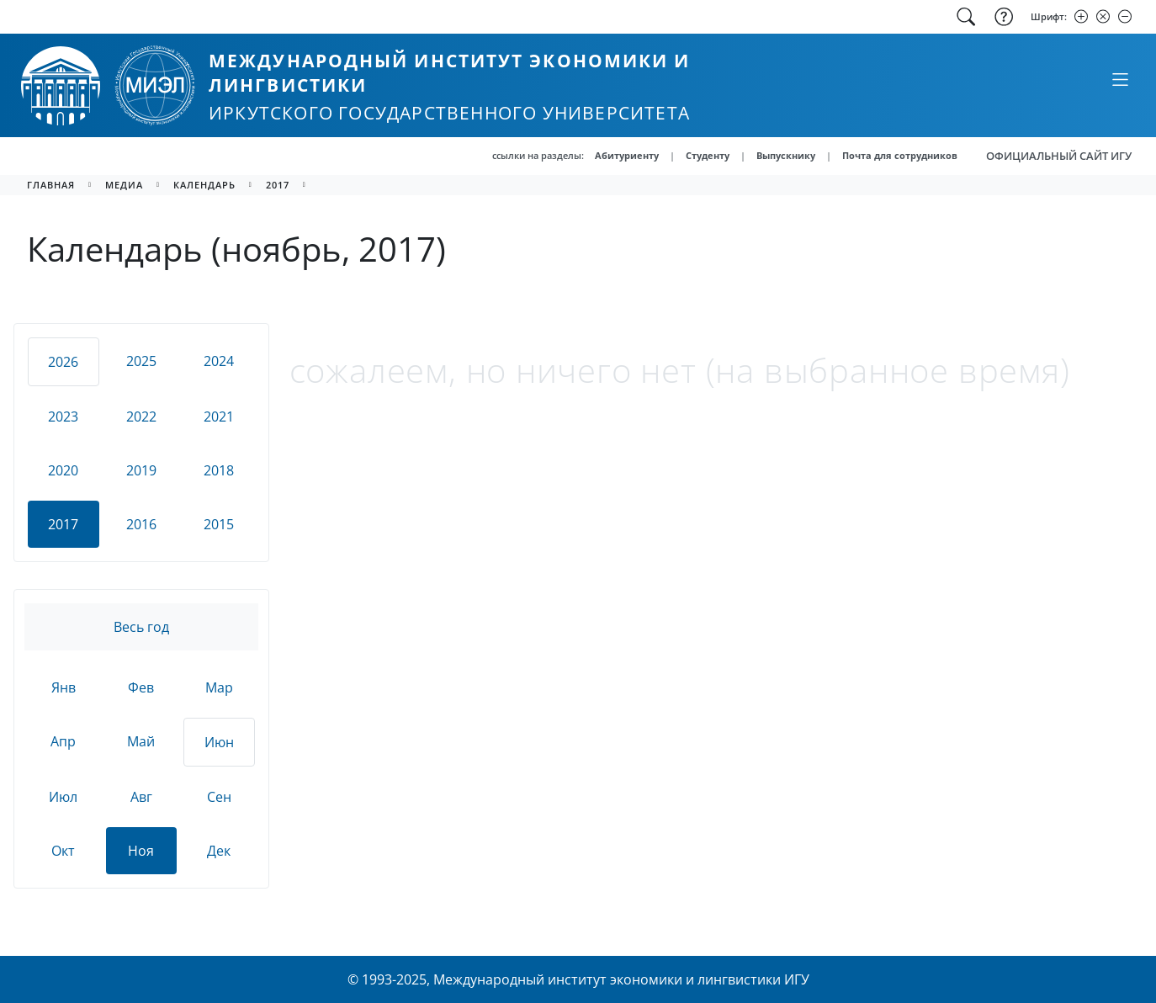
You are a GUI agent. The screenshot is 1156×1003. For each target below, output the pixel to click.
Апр (63, 741)
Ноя (141, 850)
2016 (141, 524)
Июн (219, 742)
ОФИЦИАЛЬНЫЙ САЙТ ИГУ (1059, 155)
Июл (63, 797)
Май (141, 741)
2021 (219, 416)
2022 (141, 416)
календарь (204, 184)
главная (51, 184)
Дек (219, 850)
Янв (63, 687)
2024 (219, 361)
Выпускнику (785, 155)
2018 (219, 470)
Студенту (707, 155)
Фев (141, 687)
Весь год (141, 627)
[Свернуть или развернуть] (1120, 79)
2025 (141, 361)
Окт (63, 850)
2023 (63, 416)
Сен (219, 797)
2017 (277, 184)
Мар (219, 687)
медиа (124, 184)
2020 (63, 470)
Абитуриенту (627, 155)
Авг (141, 797)
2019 (141, 470)
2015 (219, 524)
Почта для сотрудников (899, 155)
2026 (63, 362)
